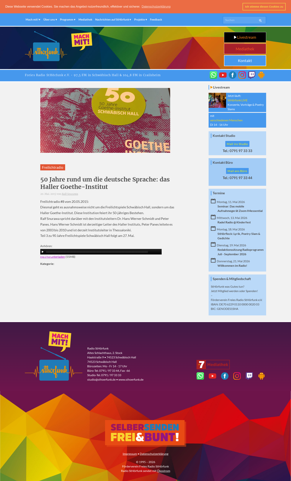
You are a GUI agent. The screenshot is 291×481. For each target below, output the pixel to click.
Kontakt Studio (224, 135)
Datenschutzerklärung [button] (156, 6)
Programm (66, 19)
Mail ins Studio (237, 144)
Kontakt (245, 60)
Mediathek (85, 19)
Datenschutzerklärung (154, 453)
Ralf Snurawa (70, 194)
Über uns (49, 19)
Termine (219, 193)
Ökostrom (163, 470)
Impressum (130, 453)
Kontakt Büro (223, 162)
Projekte (139, 19)
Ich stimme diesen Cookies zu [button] (264, 6)
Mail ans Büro (237, 171)
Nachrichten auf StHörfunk (112, 19)
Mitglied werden (228, 290)
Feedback (156, 19)
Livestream (245, 37)
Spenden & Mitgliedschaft (232, 279)
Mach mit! (32, 19)
